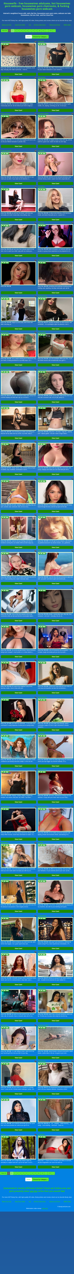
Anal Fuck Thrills (20, 25)
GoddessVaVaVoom (44, 539)
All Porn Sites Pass (40, 25)
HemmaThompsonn (7, 616)
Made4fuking (42, 616)
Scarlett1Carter (42, 731)
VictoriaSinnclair (6, 807)
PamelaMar (41, 654)
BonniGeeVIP (5, 79)
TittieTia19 (41, 41)
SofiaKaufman (5, 424)
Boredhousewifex (43, 117)
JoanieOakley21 (6, 41)
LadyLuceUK (42, 347)
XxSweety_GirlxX (43, 1075)
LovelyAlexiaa (5, 921)
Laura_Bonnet (5, 998)
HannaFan (4, 692)
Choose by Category (40, 37)
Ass (30, 25)
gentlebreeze (42, 692)
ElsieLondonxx (5, 117)
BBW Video (67, 25)
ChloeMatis (41, 194)
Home (29, 37)
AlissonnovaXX (5, 1036)
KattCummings (42, 386)
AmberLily (41, 232)
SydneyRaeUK (5, 654)
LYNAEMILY (41, 769)
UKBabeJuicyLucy (43, 271)
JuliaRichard (42, 1113)
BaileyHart (4, 271)
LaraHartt (4, 769)
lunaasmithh (41, 1036)
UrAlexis (3, 577)
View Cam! (18, 76)
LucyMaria (41, 156)
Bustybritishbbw (43, 462)
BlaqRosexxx (5, 961)
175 (50, 30)
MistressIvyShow (6, 386)
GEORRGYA (4, 884)
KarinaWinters (5, 846)
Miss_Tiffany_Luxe (43, 1151)
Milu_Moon (41, 501)
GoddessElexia (42, 309)
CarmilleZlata (42, 998)
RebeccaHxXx (5, 232)
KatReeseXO (5, 309)
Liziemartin (41, 1190)
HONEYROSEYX (43, 846)
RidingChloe (41, 79)
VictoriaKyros (42, 921)
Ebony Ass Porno (54, 25)
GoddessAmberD (6, 156)
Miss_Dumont (42, 807)
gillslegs (40, 884)
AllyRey (3, 1190)
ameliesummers (6, 731)
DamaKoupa (4, 347)
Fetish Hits (45, 1266)
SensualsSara (42, 961)
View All (4, 30)
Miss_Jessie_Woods (44, 424)
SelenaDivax (4, 462)
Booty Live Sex (6, 25)
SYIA (2, 194)
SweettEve (4, 1075)
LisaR (39, 577)
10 (39, 30)
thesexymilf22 (5, 501)
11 (43, 30)
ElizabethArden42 (6, 1113)
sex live (33, 1249)
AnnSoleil (4, 539)
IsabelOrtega (5, 1151)
